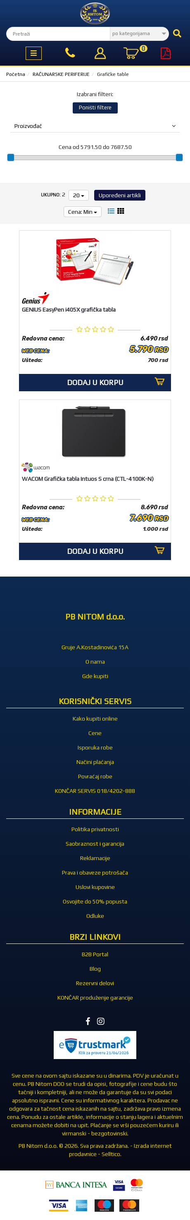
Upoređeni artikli (120, 195)
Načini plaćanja (95, 762)
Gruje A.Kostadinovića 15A (95, 647)
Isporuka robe (95, 747)
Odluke (95, 916)
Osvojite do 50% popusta (95, 901)
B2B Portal (95, 954)
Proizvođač (95, 126)
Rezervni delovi (95, 983)
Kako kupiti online (95, 718)
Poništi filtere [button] (95, 107)
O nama (95, 661)
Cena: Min (82, 211)
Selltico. (111, 1154)
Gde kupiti (95, 676)
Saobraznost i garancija (95, 843)
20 (78, 195)
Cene (95, 733)
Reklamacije (95, 858)
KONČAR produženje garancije (95, 997)
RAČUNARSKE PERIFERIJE (61, 74)
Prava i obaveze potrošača (95, 872)
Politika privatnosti (95, 829)
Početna (15, 74)
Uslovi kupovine (95, 887)
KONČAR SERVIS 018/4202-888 (95, 790)
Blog (95, 968)
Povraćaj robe (95, 776)
